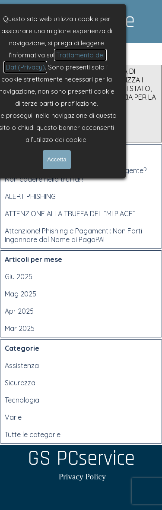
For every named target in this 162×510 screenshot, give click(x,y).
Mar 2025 (20, 328)
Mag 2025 (20, 294)
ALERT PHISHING (30, 196)
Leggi (75, 134)
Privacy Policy (82, 476)
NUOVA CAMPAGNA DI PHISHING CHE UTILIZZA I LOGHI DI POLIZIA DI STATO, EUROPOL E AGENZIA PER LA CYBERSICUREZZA (111, 88)
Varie (13, 417)
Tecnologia (22, 400)
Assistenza (22, 365)
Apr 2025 (19, 311)
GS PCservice (81, 21)
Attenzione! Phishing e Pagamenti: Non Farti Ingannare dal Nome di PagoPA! (73, 235)
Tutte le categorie (32, 434)
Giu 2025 (18, 276)
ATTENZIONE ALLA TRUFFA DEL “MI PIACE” (70, 213)
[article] (81, 103)
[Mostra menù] (83, 51)
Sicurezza (20, 382)
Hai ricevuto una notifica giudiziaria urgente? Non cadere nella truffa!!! (75, 174)
